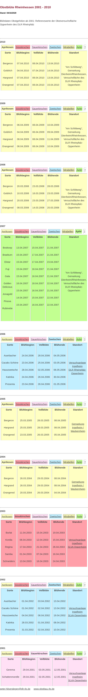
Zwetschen (55, 47)
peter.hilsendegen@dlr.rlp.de (15, 689)
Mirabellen (68, 47)
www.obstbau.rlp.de (44, 689)
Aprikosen (7, 231)
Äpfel (79, 47)
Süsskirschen (23, 47)
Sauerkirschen (39, 47)
